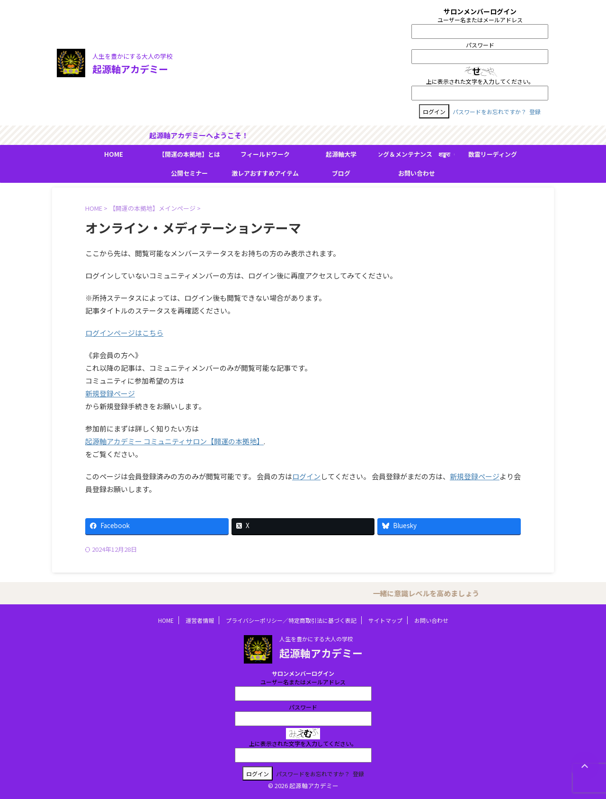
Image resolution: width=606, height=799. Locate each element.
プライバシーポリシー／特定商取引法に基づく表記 (291, 620)
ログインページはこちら (124, 333)
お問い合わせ (416, 173)
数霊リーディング (492, 154)
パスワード (480, 45)
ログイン (306, 476)
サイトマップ (385, 620)
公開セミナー (189, 173)
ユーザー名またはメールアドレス (480, 20)
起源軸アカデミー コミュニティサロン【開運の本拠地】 (174, 441)
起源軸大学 (341, 154)
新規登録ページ (110, 393)
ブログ (341, 173)
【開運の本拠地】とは (189, 154)
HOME (113, 154)
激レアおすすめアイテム (265, 173)
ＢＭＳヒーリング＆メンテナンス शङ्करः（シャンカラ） (416, 154)
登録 (535, 112)
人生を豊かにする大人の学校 (316, 639)
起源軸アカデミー (130, 69)
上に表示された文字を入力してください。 (480, 81)
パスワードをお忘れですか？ (489, 112)
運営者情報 (200, 620)
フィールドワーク (265, 154)
